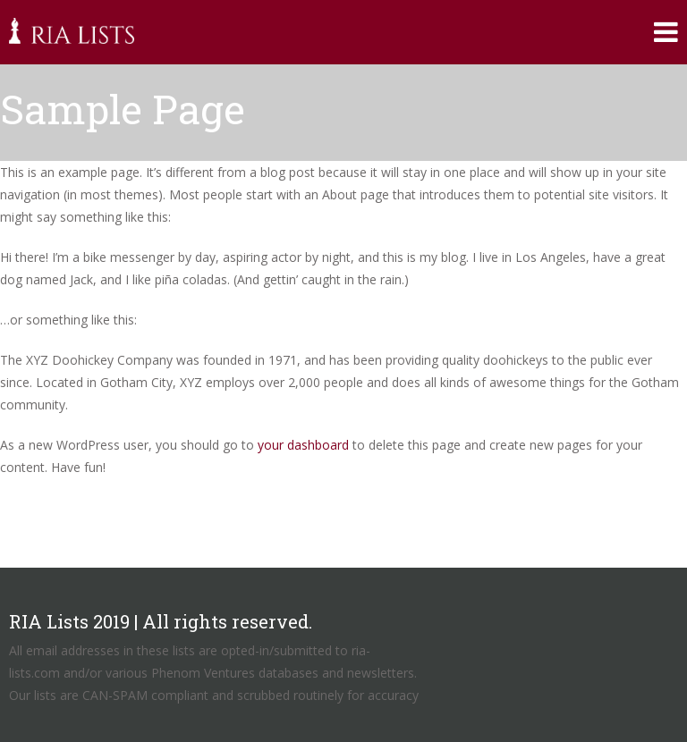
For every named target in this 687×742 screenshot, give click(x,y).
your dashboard (303, 444)
